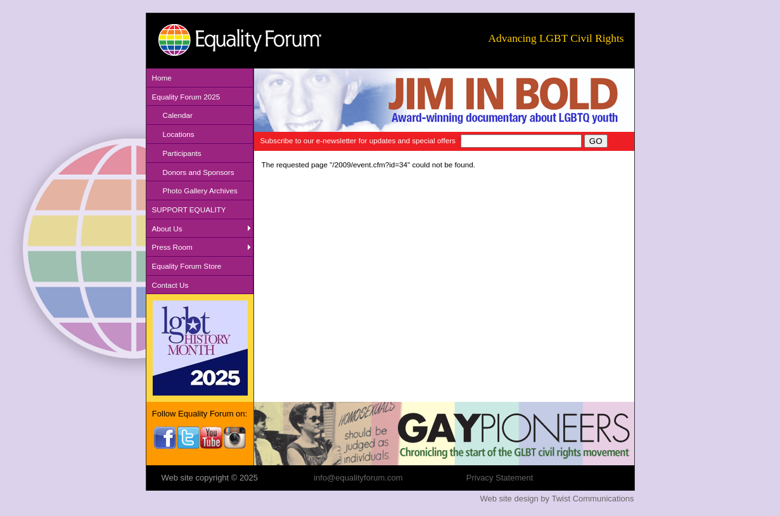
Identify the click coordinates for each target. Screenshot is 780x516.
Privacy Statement (500, 477)
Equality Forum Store (187, 266)
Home (162, 78)
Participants (182, 153)
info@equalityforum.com (358, 477)
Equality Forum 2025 (186, 97)
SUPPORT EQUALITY (189, 209)
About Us (167, 228)
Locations (179, 134)
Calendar (178, 115)
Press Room (172, 247)
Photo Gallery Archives (200, 190)
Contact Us (170, 285)
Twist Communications (592, 498)
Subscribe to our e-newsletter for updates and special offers (360, 140)
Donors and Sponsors (198, 172)
